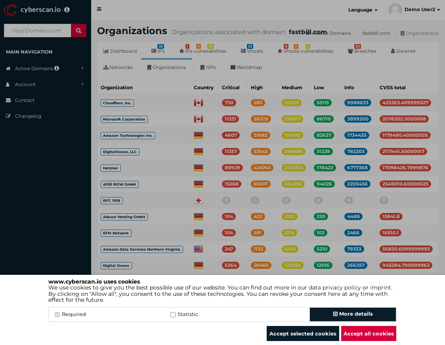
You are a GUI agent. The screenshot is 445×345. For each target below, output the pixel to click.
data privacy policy (335, 287)
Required (70, 314)
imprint (380, 287)
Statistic (184, 314)
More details (353, 313)
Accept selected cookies (302, 333)
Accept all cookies (369, 333)
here (334, 293)
